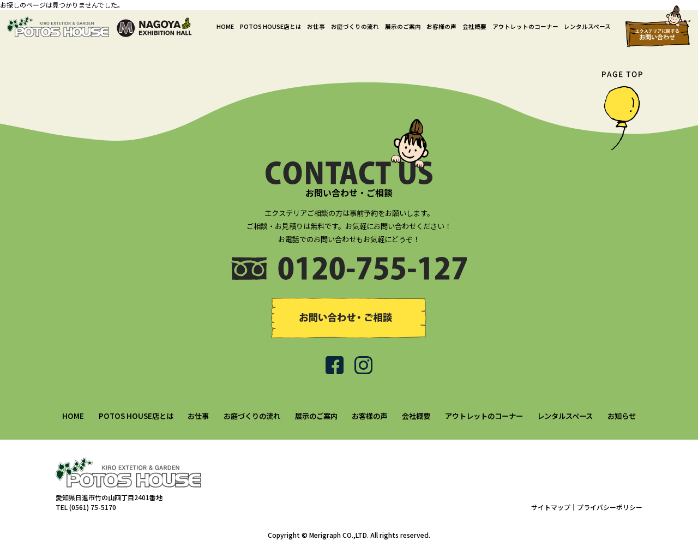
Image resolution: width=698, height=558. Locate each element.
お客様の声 (441, 26)
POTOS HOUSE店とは (271, 26)
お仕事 (316, 26)
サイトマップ (550, 507)
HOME (225, 26)
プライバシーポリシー (609, 507)
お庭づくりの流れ (355, 26)
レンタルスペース (587, 26)
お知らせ (621, 416)
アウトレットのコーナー (525, 26)
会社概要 (474, 26)
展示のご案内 (403, 26)
